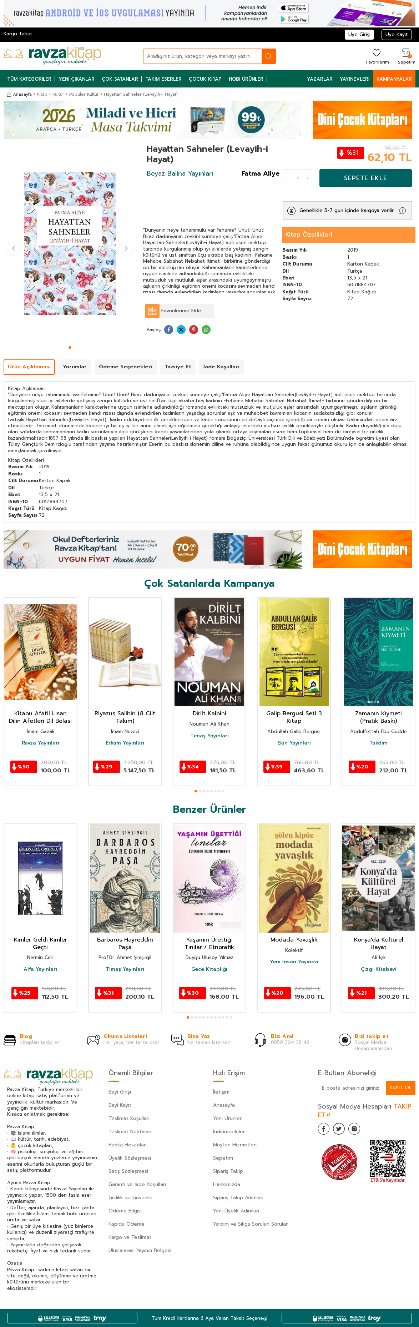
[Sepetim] (405, 56)
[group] (70, 243)
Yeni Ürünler (227, 1118)
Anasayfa (19, 94)
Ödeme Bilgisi (125, 1211)
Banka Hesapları (127, 1145)
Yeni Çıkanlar (77, 79)
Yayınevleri (354, 79)
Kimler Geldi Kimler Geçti (40, 943)
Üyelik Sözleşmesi (129, 1158)
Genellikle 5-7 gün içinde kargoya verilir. (347, 210)
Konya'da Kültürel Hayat (378, 943)
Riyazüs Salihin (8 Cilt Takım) (125, 717)
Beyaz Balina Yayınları (180, 173)
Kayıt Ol (400, 1087)
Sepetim (223, 1158)
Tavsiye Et (178, 366)
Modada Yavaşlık (294, 940)
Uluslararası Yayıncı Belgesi (139, 1250)
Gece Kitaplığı (209, 969)
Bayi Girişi (119, 1092)
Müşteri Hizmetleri (235, 1145)
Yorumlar (75, 366)
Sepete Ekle (365, 178)
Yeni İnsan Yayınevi (294, 962)
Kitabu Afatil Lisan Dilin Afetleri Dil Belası (40, 717)
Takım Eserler (163, 79)
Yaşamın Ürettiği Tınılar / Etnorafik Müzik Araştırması (209, 943)
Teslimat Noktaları (129, 1131)
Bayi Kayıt (119, 1105)
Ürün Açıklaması (29, 366)
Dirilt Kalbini (209, 713)
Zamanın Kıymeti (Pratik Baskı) (378, 717)
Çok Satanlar (120, 79)
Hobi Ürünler (246, 79)
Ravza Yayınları (40, 743)
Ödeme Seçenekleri (125, 366)
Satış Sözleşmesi (128, 1171)
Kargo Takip (18, 33)
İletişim (221, 1092)
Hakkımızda (226, 1184)
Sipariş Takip (228, 1171)
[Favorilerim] (376, 56)
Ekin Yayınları (294, 743)
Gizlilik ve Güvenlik (130, 1197)
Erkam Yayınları (125, 743)
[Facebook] (325, 1130)
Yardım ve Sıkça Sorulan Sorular (250, 1224)
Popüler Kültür (84, 94)
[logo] (52, 56)
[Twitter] (343, 1130)
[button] (70, 347)
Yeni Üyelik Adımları (236, 1211)
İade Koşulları (221, 366)
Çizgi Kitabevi (379, 969)
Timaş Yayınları (209, 736)
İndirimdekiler (229, 1131)
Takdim (378, 743)
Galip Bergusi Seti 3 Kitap (294, 717)
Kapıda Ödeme (126, 1224)
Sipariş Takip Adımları (238, 1197)
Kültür (58, 94)
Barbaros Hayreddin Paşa (125, 943)
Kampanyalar (394, 79)
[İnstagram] (361, 1130)
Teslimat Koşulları (129, 1118)
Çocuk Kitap (205, 79)
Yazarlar (320, 79)
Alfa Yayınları (40, 969)
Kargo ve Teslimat (129, 1237)
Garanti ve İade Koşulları (137, 1184)
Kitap (42, 94)
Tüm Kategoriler (29, 79)
